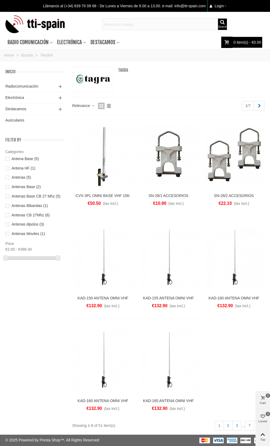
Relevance (83, 105)
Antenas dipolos (28, 224)
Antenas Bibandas (30, 205)
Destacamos (103, 42)
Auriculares (14, 120)
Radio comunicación (28, 42)
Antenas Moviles (28, 233)
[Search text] (160, 24)
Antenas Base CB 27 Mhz (36, 196)
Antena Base (25, 159)
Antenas (21, 177)
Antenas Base (26, 187)
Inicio (10, 71)
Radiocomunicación (21, 86)
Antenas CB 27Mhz (31, 215)
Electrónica (69, 42)
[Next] (259, 106)
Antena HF (23, 168)
